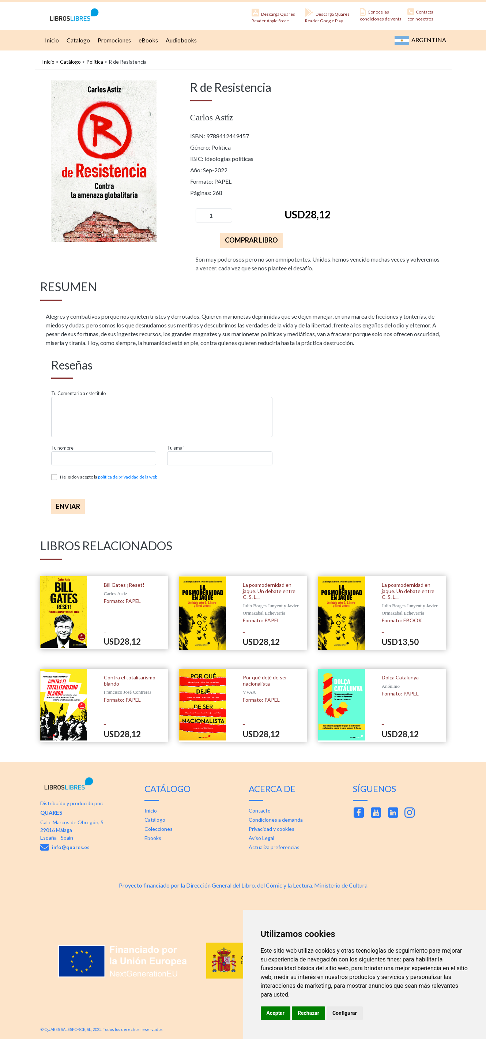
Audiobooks (180, 40)
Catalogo (77, 40)
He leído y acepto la (108, 477)
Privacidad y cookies (271, 829)
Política (94, 62)
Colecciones (158, 829)
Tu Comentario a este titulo (78, 393)
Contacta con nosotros (420, 15)
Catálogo (70, 62)
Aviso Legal (261, 838)
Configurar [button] (344, 1013)
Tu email (176, 448)
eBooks (147, 40)
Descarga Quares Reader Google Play (327, 15)
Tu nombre (62, 448)
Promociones (113, 40)
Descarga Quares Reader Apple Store (273, 15)
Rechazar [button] (308, 1013)
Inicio (51, 40)
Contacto (260, 810)
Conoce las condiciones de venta (381, 15)
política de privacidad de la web (127, 477)
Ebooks (152, 838)
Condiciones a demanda (276, 820)
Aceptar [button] (276, 1013)
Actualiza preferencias (274, 847)
